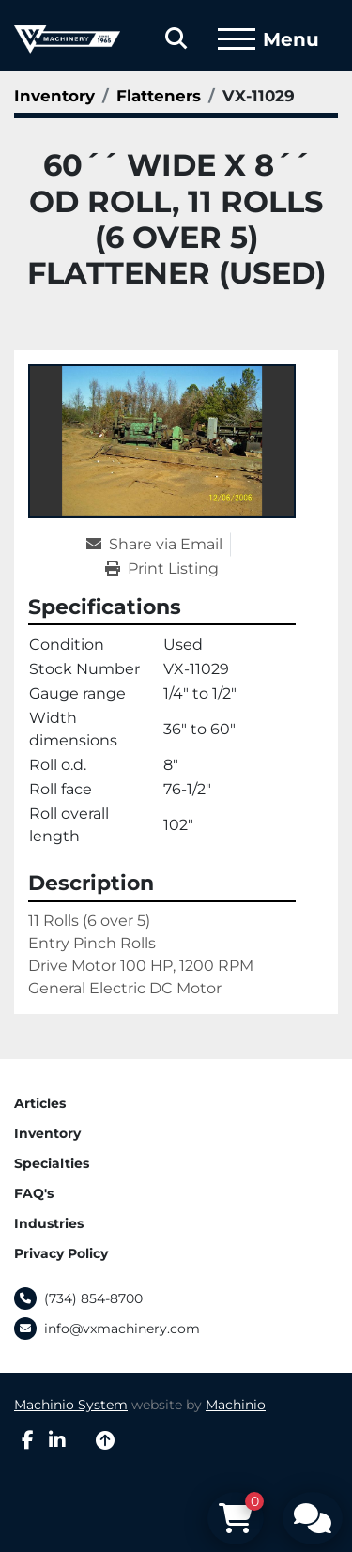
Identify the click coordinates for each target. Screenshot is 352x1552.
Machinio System (71, 1404)
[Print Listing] (162, 569)
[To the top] (105, 1440)
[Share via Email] (158, 544)
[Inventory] (54, 95)
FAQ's (34, 1193)
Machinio (236, 1404)
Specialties (51, 1163)
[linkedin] (57, 1440)
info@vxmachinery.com (122, 1328)
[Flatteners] (158, 95)
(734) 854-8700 (93, 1298)
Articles (40, 1103)
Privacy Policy (61, 1253)
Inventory (47, 1133)
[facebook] (27, 1440)
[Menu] (236, 39)
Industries (49, 1223)
